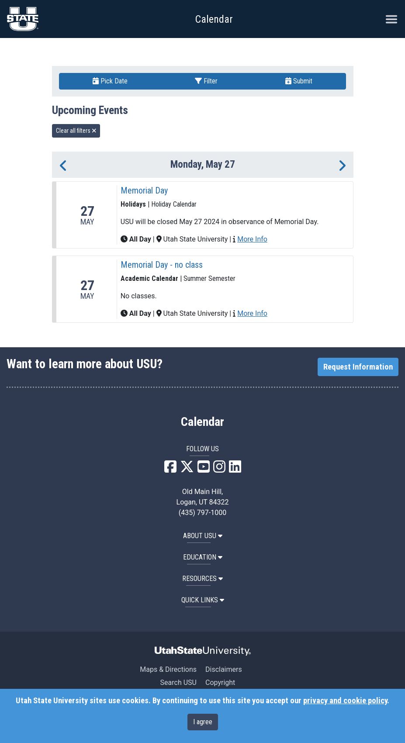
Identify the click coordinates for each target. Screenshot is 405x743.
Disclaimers (223, 669)
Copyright (220, 682)
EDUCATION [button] (202, 557)
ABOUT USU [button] (202, 536)
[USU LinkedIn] (235, 469)
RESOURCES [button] (202, 578)
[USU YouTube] (203, 469)
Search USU (178, 682)
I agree (202, 722)
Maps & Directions (168, 669)
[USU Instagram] (219, 469)
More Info (252, 239)
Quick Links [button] (202, 600)
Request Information (358, 367)
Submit (298, 81)
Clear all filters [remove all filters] (76, 130)
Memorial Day (144, 190)
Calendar (202, 422)
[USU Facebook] (170, 469)
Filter (206, 81)
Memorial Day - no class (162, 264)
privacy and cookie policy (345, 700)
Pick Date (110, 81)
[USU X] (187, 469)
